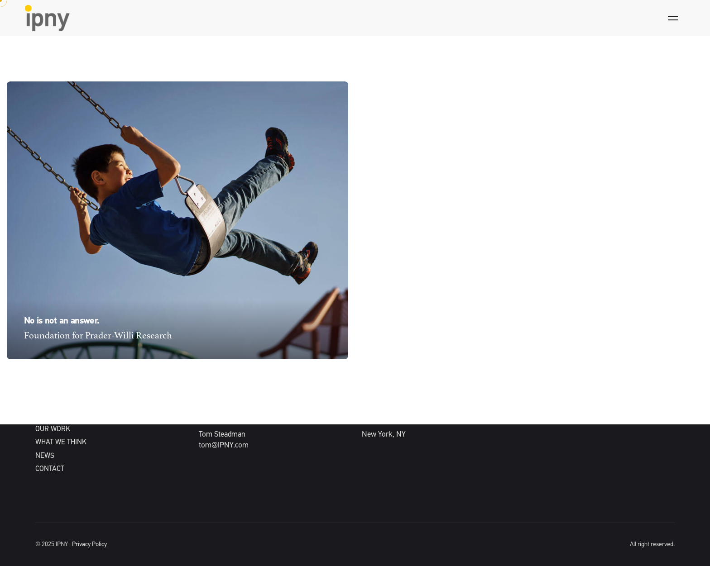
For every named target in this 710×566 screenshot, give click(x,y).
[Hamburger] (673, 18)
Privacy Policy (89, 544)
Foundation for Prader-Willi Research (98, 336)
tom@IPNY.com (224, 445)
